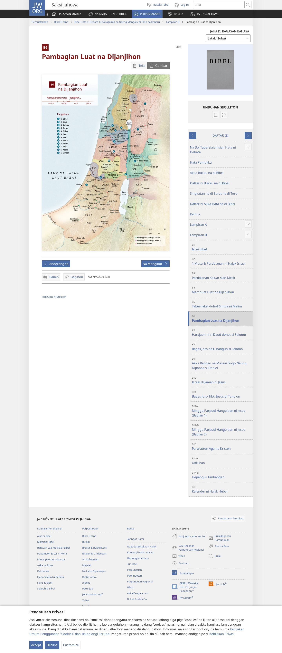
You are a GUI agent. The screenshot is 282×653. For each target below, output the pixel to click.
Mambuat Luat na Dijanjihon (222, 290)
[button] (107, 14)
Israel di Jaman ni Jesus (222, 380)
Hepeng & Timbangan (222, 475)
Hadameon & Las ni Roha (52, 553)
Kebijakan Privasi (221, 634)
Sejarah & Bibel (46, 588)
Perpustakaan (40, 22)
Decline (52, 645)
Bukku (86, 542)
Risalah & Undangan (94, 553)
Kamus (195, 214)
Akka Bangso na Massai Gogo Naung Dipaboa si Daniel (222, 363)
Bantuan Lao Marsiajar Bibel (53, 547)
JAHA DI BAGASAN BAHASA (229, 31)
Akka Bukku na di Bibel (206, 173)
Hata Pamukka (201, 162)
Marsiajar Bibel (45, 542)
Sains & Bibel (44, 582)
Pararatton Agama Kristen (222, 446)
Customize (71, 645)
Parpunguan (134, 569)
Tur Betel (132, 564)
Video (85, 600)
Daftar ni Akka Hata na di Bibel (212, 204)
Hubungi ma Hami (138, 558)
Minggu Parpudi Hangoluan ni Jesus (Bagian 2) (222, 429)
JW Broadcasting (92, 594)
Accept (36, 645)
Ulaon (130, 587)
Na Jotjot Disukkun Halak (141, 546)
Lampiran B (172, 22)
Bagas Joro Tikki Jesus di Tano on (222, 394)
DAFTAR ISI (220, 135)
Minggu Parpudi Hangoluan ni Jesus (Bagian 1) (222, 410)
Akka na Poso (45, 565)
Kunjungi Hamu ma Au (140, 552)
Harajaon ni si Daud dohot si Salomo (222, 333)
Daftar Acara (89, 577)
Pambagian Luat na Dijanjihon (222, 318)
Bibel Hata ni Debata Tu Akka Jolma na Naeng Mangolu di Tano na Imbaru (117, 22)
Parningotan (134, 575)
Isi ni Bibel (222, 247)
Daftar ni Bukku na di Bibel (209, 183)
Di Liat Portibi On (137, 599)
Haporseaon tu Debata (50, 577)
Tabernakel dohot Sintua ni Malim (222, 304)
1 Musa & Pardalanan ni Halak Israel (222, 261)
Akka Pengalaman (137, 593)
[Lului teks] (219, 4)
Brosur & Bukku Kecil (94, 547)
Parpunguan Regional (140, 581)
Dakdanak (43, 571)
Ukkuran (222, 461)
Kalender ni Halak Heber (222, 489)
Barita (130, 528)
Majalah (86, 565)
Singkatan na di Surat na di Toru (213, 193)
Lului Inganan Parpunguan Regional (188, 548)
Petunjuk (87, 588)
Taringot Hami (135, 539)
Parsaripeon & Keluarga (51, 559)
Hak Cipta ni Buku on (54, 296)
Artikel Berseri (90, 559)
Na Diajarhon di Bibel (49, 528)
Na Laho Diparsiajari (94, 571)
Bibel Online (61, 22)
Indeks (86, 582)
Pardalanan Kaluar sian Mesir (222, 275)
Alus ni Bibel (44, 536)
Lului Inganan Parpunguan (220, 538)
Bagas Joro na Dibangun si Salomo (222, 347)
